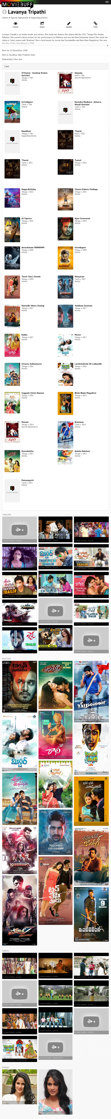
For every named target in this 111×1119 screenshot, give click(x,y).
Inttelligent (27, 102)
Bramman (79, 422)
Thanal (78, 131)
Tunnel (78, 160)
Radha (24, 334)
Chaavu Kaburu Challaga (86, 189)
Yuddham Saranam (83, 305)
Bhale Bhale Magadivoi (85, 393)
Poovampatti (28, 480)
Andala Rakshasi (82, 451)
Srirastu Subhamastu (32, 364)
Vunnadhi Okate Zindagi (33, 305)
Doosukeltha (28, 451)
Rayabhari (26, 131)
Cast (7, 66)
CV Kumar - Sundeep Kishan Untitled (34, 74)
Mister (78, 334)
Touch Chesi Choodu (31, 276)
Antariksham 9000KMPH (33, 247)
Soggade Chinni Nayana (33, 393)
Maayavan (79, 276)
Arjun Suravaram (82, 218)
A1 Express (27, 218)
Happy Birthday (29, 189)
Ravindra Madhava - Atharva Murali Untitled (88, 103)
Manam (25, 422)
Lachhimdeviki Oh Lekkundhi (88, 364)
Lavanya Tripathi (27, 11)
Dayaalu (78, 73)
